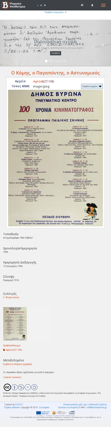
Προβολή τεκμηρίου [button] (55, 12)
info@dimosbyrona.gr (96, 407)
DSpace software (12, 407)
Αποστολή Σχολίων (98, 404)
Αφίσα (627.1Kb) (12, 349)
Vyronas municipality (68, 407)
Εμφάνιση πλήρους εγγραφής (17, 364)
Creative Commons (12, 377)
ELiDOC (19, 404)
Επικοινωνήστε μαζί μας (75, 404)
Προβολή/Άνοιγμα (11, 345)
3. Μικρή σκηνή (11, 297)
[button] (82, 5)
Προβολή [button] (55, 53)
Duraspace (44, 407)
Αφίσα (37, 81)
